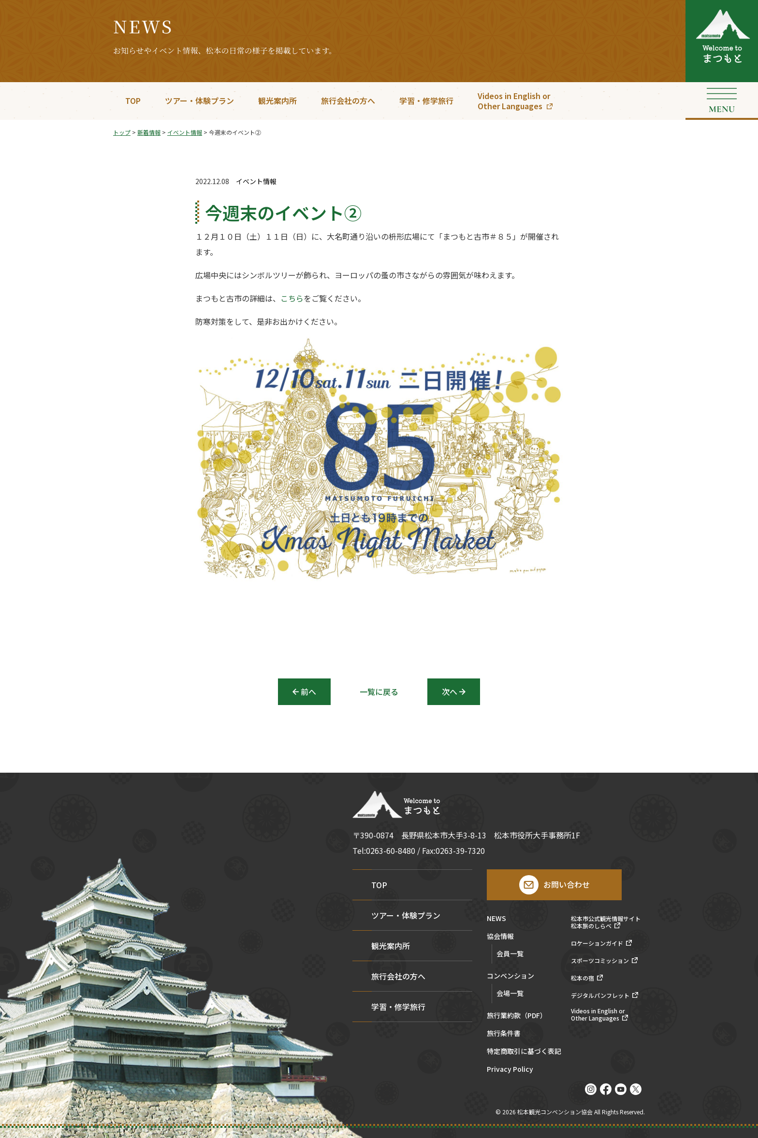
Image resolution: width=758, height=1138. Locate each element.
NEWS (496, 919)
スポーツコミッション (600, 961)
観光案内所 (277, 100)
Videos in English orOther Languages (514, 101)
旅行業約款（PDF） (517, 1016)
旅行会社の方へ (348, 100)
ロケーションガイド (597, 943)
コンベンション (510, 976)
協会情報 (500, 937)
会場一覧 (510, 993)
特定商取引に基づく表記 (524, 1052)
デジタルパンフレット (600, 995)
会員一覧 (510, 953)
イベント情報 (256, 181)
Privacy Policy (510, 1070)
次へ (449, 691)
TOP (133, 100)
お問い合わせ (566, 884)
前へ (308, 691)
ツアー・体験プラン (199, 100)
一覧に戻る (379, 691)
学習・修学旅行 (426, 100)
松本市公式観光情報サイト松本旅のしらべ (606, 922)
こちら (292, 301)
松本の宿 (582, 978)
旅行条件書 (504, 1034)
